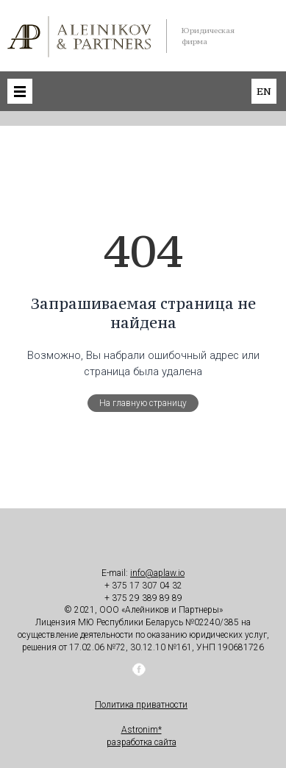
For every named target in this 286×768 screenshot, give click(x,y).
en (264, 91)
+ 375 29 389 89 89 (143, 598)
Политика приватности (141, 705)
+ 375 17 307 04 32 (143, 585)
